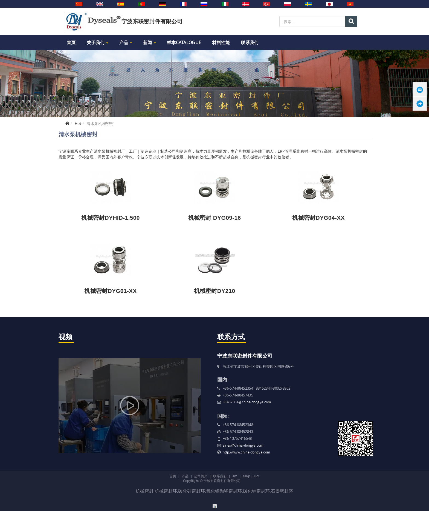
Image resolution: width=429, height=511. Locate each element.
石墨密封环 (282, 491)
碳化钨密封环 (256, 491)
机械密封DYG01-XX (110, 291)
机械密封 (144, 491)
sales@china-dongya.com (243, 445)
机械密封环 (166, 491)
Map (246, 476)
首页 (71, 42)
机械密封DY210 (214, 291)
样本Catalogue (184, 42)
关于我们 (98, 42)
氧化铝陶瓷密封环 (224, 491)
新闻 (149, 42)
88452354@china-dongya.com (247, 402)
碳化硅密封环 (191, 491)
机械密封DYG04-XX (318, 218)
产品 (125, 42)
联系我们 (250, 42)
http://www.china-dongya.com (246, 452)
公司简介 (200, 476)
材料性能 (221, 42)
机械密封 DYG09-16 (214, 218)
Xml (235, 476)
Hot (78, 123)
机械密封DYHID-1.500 (110, 218)
